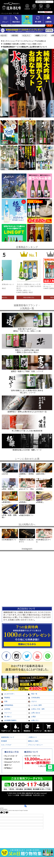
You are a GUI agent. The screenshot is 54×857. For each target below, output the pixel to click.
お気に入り (33, 721)
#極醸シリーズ (42, 35)
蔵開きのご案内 (33, 741)
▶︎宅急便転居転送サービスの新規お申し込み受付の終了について (24, 47)
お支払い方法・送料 (36, 709)
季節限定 (5, 698)
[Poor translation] (5, 812)
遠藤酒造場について (7, 737)
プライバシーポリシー (35, 745)
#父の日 (5, 35)
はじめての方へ (8, 694)
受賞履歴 (4, 741)
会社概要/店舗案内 (8, 721)
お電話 (32, 717)
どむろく (32, 702)
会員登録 (5, 709)
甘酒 (4, 702)
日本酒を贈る (34, 698)
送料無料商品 (7, 705)
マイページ (6, 713)
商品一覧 (32, 694)
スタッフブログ (6, 745)
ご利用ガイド (32, 737)
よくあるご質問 (35, 705)
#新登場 (16, 35)
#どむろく (28, 35)
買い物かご (6, 717)
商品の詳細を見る (28, 297)
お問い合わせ (34, 713)
